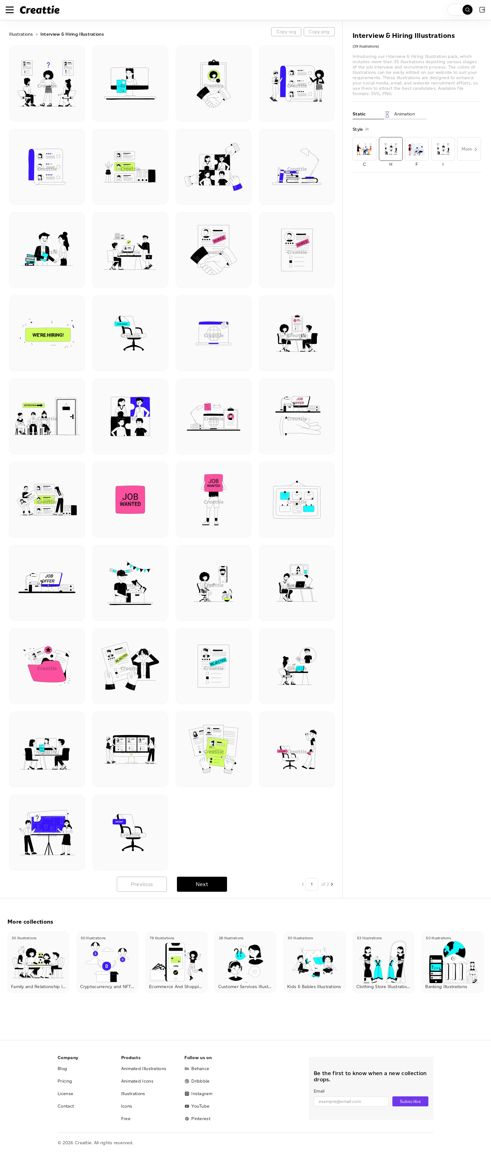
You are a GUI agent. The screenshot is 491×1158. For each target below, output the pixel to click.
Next (202, 884)
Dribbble (196, 1081)
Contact (66, 1106)
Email (319, 1091)
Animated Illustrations (144, 1068)
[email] (351, 1101)
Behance (196, 1068)
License (65, 1093)
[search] (460, 10)
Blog (62, 1068)
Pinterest (197, 1118)
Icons (126, 1106)
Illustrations (21, 34)
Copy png (319, 31)
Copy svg (286, 31)
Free (126, 1118)
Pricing (65, 1081)
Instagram (198, 1093)
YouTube (196, 1106)
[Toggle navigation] (10, 10)
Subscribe (410, 1101)
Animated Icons (137, 1081)
